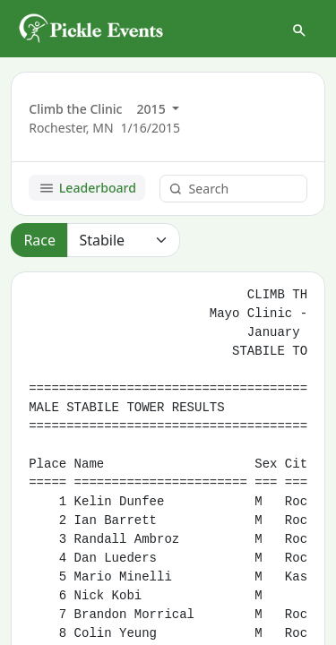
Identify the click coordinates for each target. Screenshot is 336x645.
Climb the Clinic (75, 108)
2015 (153, 108)
